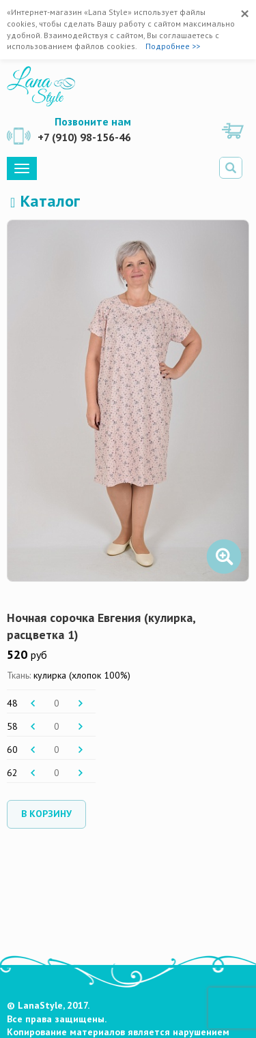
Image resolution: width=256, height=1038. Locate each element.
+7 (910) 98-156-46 (84, 137)
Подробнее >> (172, 46)
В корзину (46, 813)
